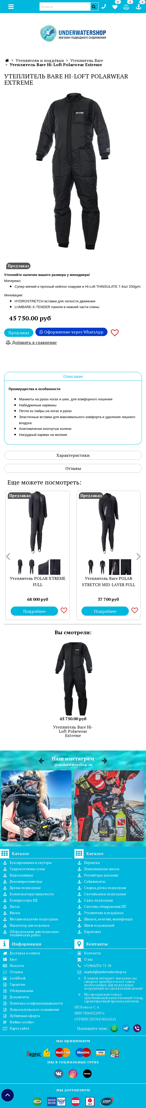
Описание (73, 376)
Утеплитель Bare (86, 60)
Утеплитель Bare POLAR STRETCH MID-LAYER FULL (108, 581)
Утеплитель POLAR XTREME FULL (37, 581)
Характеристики (73, 455)
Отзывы (73, 468)
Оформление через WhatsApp (71, 332)
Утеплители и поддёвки (40, 60)
